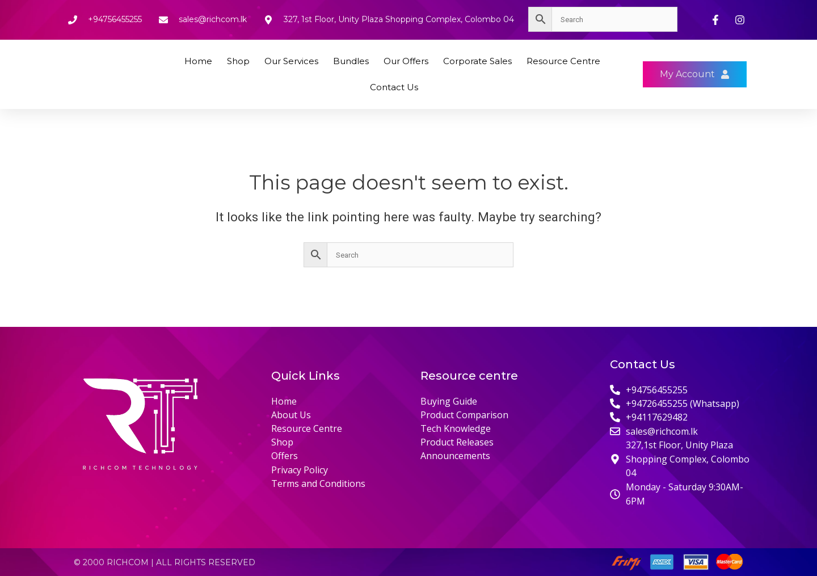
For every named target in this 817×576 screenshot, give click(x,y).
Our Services (291, 61)
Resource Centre (563, 61)
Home (198, 61)
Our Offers (406, 61)
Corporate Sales (477, 61)
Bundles (351, 61)
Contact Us (394, 87)
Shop (238, 61)
